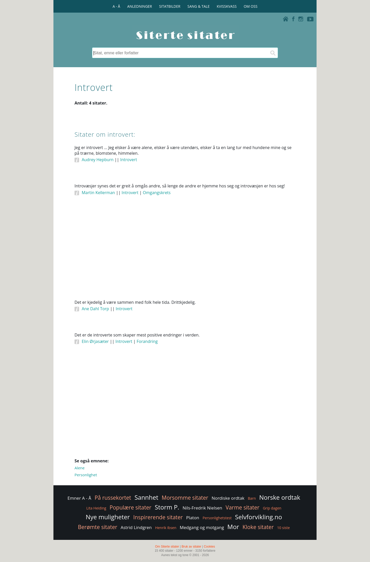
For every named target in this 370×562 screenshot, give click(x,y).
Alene (80, 467)
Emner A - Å (79, 498)
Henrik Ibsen (166, 527)
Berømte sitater (97, 527)
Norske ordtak (279, 497)
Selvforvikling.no (258, 517)
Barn (252, 498)
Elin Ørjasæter (95, 341)
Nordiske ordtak (228, 498)
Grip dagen (272, 508)
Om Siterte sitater (167, 546)
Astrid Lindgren (136, 527)
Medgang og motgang (202, 527)
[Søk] (272, 52)
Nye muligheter (108, 517)
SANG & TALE (199, 6)
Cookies (209, 546)
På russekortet (113, 497)
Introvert (128, 159)
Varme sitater (243, 507)
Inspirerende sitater (158, 517)
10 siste (283, 527)
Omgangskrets (157, 192)
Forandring (147, 341)
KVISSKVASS (227, 6)
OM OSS (250, 6)
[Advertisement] (185, 255)
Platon (192, 518)
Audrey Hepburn (98, 159)
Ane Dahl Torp (95, 309)
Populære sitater (131, 507)
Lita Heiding (96, 508)
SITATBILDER (169, 6)
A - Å (116, 6)
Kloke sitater (258, 527)
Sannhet (146, 497)
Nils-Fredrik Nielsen (202, 508)
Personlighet (86, 474)
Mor (233, 526)
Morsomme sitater (185, 497)
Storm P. (167, 507)
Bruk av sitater (191, 546)
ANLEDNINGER (139, 6)
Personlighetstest (217, 517)
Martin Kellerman (98, 192)
